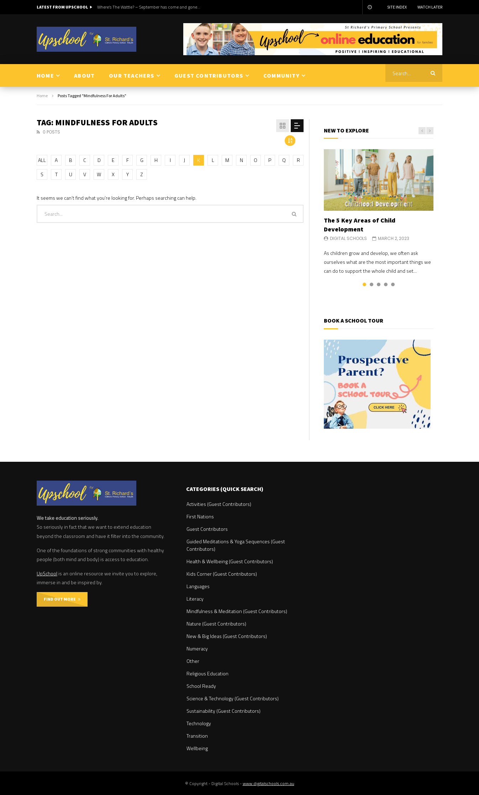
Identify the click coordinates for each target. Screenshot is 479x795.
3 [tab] (378, 284)
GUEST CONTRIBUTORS (208, 75)
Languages (198, 586)
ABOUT (84, 75)
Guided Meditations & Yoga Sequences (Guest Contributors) (235, 545)
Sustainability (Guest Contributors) (223, 711)
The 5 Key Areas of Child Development (359, 224)
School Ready (201, 686)
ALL (42, 160)
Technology (198, 723)
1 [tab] (364, 284)
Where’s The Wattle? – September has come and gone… (148, 7)
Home (42, 95)
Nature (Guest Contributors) (216, 623)
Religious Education (207, 673)
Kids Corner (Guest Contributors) (221, 573)
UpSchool (47, 573)
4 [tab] (386, 284)
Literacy (195, 598)
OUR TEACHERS (131, 75)
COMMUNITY (281, 75)
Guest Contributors (207, 529)
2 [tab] (371, 284)
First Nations (200, 516)
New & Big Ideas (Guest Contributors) (226, 636)
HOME (45, 75)
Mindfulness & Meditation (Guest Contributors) (236, 611)
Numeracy (197, 648)
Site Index (397, 7)
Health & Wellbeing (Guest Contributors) (229, 561)
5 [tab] (393, 284)
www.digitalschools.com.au (268, 783)
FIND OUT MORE (62, 599)
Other (192, 661)
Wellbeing (197, 748)
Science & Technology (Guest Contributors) (232, 698)
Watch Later (429, 7)
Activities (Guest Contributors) (218, 504)
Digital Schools (348, 238)
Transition (197, 735)
